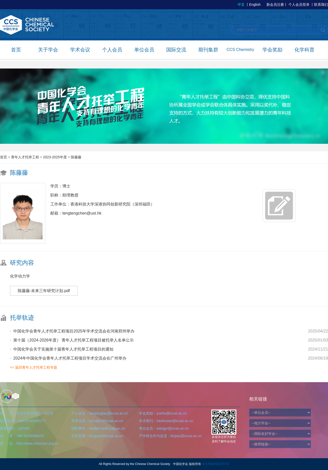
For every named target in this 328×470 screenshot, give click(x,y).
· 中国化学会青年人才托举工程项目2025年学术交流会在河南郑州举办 (72, 331)
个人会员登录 (298, 5)
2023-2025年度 (55, 157)
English (255, 5)
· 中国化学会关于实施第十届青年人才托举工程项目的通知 (61, 349)
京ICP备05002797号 (215, 464)
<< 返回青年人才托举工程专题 (33, 367)
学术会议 (80, 49)
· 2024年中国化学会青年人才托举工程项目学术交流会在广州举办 (68, 358)
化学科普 (304, 49)
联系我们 (321, 5)
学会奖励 (272, 49)
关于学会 (48, 49)
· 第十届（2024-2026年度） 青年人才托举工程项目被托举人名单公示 (72, 340)
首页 (16, 49)
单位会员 (144, 49)
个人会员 (112, 49)
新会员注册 (275, 5)
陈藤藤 (76, 157)
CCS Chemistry (240, 49)
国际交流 (176, 49)
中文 (241, 5)
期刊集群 (208, 49)
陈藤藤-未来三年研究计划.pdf (44, 291)
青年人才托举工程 (25, 157)
